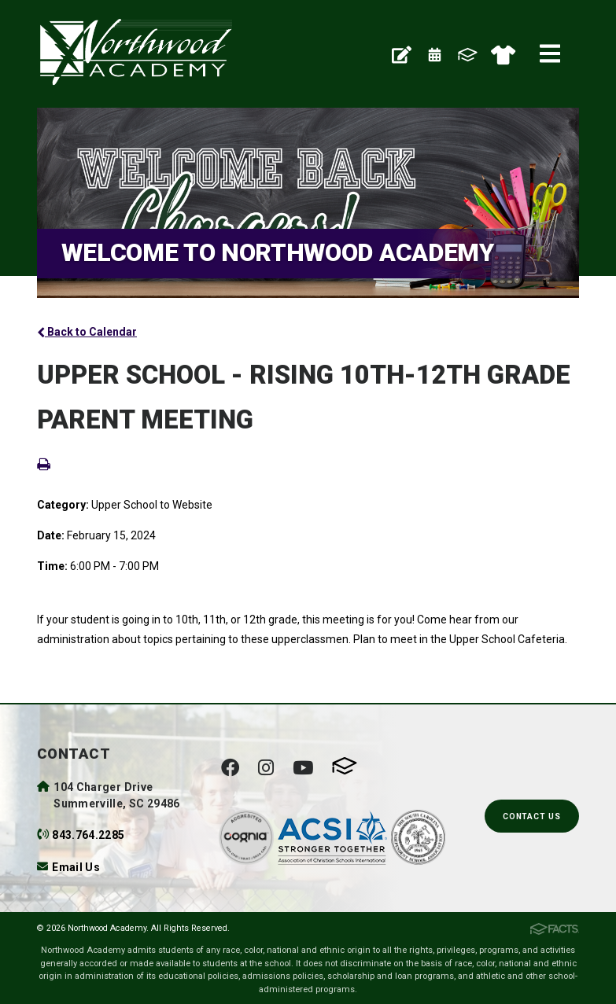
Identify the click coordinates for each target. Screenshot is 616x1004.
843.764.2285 (88, 835)
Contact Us (532, 816)
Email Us (76, 867)
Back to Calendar (87, 331)
